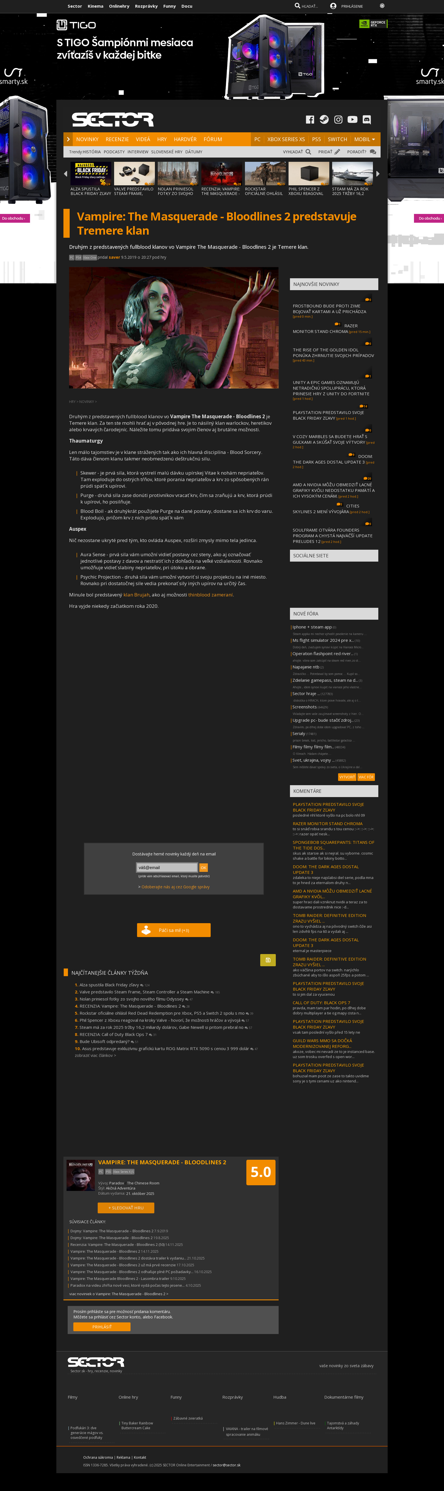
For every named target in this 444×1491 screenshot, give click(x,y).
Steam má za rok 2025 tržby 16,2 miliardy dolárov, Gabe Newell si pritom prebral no (166, 1027)
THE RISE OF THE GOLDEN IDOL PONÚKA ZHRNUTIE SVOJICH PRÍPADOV (333, 352)
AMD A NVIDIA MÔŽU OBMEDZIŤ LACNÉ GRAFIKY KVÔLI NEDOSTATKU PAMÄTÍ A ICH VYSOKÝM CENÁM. (334, 490)
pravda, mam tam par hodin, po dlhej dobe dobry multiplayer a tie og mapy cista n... (329, 1010)
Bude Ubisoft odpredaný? (109, 1041)
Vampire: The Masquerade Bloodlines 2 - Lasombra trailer (120, 1278)
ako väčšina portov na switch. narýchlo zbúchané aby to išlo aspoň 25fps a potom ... (331, 972)
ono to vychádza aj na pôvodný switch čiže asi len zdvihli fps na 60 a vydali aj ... (332, 929)
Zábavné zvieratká (188, 1418)
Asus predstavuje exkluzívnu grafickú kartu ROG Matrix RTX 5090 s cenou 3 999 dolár (170, 1048)
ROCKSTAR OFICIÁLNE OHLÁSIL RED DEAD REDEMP (264, 193)
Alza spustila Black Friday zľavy (115, 984)
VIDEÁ (143, 139)
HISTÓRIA (92, 151)
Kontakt (140, 1457)
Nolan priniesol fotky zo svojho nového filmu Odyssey (136, 999)
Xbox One (89, 258)
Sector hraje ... (306, 693)
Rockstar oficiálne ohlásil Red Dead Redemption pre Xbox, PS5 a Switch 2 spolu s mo (166, 1013)
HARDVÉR (185, 139)
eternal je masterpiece (312, 950)
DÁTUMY (193, 151)
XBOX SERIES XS (286, 139)
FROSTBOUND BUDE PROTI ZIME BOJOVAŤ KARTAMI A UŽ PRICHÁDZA (329, 308)
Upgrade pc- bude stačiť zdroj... (323, 720)
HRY (162, 139)
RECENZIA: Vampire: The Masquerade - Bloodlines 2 (135, 1006)
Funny (169, 6)
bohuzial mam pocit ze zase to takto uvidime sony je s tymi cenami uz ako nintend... (331, 1078)
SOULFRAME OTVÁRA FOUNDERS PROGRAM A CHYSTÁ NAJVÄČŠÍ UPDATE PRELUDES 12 (333, 535)
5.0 (261, 1171)
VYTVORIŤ (347, 777)
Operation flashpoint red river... (323, 653)
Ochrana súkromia (98, 1457)
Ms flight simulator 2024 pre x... (323, 640)
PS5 (316, 139)
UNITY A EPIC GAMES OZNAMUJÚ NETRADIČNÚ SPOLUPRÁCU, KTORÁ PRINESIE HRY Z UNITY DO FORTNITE (331, 387)
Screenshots (305, 707)
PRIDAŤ (325, 151)
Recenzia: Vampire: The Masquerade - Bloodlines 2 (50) (118, 1244)
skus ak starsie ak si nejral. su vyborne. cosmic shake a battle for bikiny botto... (333, 856)
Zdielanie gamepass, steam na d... (325, 680)
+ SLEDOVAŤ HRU (126, 1207)
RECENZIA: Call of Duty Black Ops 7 (118, 1034)
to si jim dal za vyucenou (314, 994)
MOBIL (362, 139)
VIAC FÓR (366, 777)
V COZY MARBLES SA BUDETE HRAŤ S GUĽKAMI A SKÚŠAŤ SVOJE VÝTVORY (330, 439)
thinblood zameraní (210, 594)
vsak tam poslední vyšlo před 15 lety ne (326, 1032)
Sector (75, 6)
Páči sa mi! (174, 930)
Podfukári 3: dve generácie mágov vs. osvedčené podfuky (87, 1433)
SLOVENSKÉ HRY (166, 151)
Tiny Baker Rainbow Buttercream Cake (137, 1425)
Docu (187, 6)
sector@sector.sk (226, 1465)
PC (257, 139)
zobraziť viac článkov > (95, 1055)
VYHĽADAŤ (293, 151)
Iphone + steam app (312, 627)
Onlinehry (119, 6)
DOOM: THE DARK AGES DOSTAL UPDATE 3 (333, 459)
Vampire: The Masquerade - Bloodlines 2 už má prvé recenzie (123, 1264)
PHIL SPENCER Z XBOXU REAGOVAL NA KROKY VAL (306, 193)
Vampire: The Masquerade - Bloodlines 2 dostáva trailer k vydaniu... (128, 1258)
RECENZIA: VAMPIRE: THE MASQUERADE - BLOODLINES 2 (220, 193)
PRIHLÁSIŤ (102, 1326)
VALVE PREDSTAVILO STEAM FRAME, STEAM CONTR (133, 193)
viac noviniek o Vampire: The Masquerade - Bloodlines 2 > (118, 1293)
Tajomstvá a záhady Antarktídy (343, 1425)
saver (114, 257)
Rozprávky (146, 6)
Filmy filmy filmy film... (313, 746)
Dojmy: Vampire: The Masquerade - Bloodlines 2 (112, 1237)
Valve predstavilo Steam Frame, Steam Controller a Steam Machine (150, 992)
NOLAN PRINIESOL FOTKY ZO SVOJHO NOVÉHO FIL (175, 193)
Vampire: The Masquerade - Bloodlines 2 (106, 1251)
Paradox (116, 1183)
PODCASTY (114, 151)
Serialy (299, 733)
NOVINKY (87, 139)
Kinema (95, 6)
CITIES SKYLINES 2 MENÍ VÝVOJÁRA (326, 508)
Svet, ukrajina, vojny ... (314, 760)
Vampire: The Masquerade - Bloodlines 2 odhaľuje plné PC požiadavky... (132, 1271)
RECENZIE (117, 139)
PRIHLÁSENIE (352, 6)
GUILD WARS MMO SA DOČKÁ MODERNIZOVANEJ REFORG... (322, 1043)
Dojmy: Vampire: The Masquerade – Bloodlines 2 (112, 1230)
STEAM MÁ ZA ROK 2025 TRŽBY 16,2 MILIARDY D (350, 193)
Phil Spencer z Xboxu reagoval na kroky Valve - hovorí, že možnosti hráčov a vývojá (164, 1020)
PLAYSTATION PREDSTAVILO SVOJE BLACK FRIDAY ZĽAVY (328, 415)
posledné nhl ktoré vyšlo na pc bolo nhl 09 (329, 815)
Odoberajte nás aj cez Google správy (176, 886)
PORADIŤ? (356, 151)
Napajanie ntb (306, 667)
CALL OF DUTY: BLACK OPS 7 (321, 1002)
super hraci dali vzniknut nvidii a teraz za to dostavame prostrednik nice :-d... (330, 904)
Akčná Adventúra (120, 1188)
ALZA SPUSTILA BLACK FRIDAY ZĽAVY (91, 191)
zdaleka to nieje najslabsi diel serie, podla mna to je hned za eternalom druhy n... (333, 880)
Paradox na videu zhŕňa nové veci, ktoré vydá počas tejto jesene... (128, 1285)
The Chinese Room (143, 1183)
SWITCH (337, 139)
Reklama (123, 1457)
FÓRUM (213, 139)
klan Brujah (136, 594)
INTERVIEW (137, 151)
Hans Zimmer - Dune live (295, 1423)
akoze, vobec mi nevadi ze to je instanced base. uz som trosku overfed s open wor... (334, 1054)
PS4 (78, 258)
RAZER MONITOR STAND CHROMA (325, 328)
